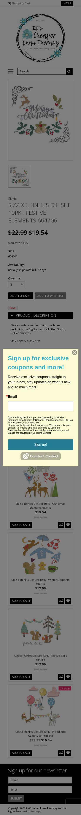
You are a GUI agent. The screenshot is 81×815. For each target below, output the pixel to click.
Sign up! (40, 444)
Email (12, 396)
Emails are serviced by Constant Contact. (30, 433)
